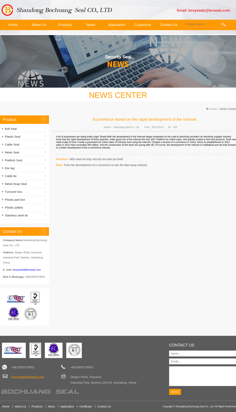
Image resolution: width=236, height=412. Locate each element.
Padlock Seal (13, 160)
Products (65, 25)
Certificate (85, 406)
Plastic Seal (12, 136)
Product (9, 119)
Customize (142, 25)
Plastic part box (15, 199)
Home (13, 25)
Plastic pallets (14, 207)
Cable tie (11, 176)
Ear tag (9, 168)
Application (116, 25)
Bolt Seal (11, 128)
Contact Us (169, 25)
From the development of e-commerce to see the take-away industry (105, 165)
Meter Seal (12, 152)
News (90, 25)
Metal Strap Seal (16, 184)
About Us (39, 25)
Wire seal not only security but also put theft (96, 159)
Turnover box (13, 191)
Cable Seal (12, 144)
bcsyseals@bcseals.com (27, 269)
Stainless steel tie (16, 215)
